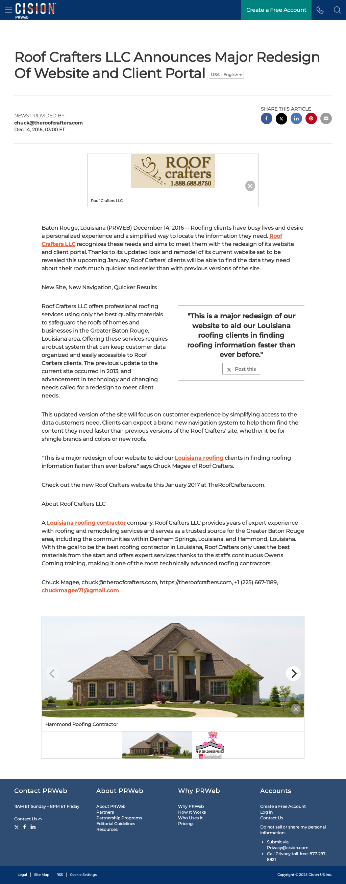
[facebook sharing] (266, 119)
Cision (313, 874)
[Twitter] (17, 826)
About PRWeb (110, 806)
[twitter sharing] (281, 119)
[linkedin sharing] (296, 119)
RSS (59, 874)
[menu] (8, 10)
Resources (107, 829)
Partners (105, 812)
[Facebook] (25, 826)
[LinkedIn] (33, 826)
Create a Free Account (283, 806)
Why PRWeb (191, 806)
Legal (22, 874)
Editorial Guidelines (115, 823)
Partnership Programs (119, 817)
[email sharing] (326, 119)
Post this (241, 369)
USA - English (226, 74)
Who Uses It (190, 817)
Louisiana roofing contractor (86, 523)
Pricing (185, 823)
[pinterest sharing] (311, 119)
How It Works (192, 812)
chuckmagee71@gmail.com (80, 590)
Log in (266, 812)
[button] (337, 10)
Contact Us (28, 818)
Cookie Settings (83, 874)
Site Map (41, 874)
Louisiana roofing (199, 458)
